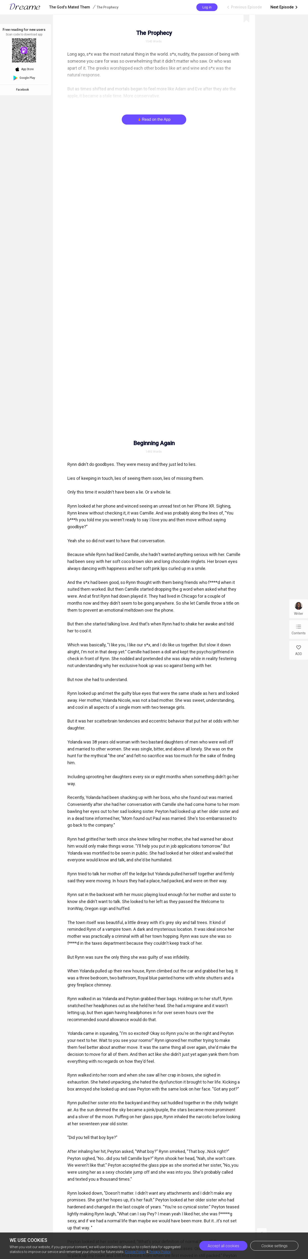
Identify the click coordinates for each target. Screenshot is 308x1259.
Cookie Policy (135, 1252)
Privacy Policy (160, 1252)
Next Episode (284, 7)
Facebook (23, 90)
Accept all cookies (223, 1246)
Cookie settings (274, 1246)
